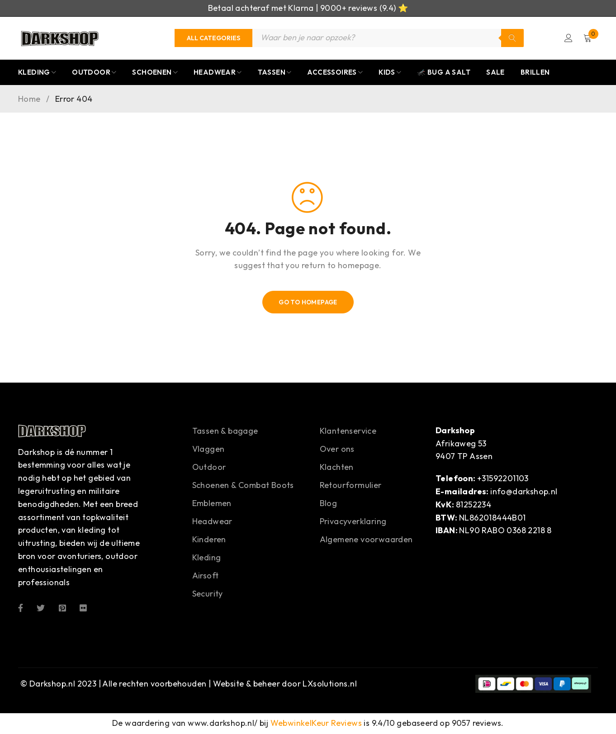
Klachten (337, 468)
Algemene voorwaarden (366, 540)
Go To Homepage (308, 303)
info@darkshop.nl (523, 492)
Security (207, 594)
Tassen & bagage (225, 431)
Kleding (206, 558)
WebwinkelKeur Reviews (316, 724)
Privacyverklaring (353, 522)
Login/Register (568, 38)
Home (29, 99)
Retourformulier (351, 486)
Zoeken (512, 38)
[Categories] (213, 38)
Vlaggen (208, 450)
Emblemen (212, 504)
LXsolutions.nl (330, 684)
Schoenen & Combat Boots (243, 486)
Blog (328, 504)
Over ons (337, 450)
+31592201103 (503, 479)
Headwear (212, 522)
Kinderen (209, 540)
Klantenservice (348, 431)
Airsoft (205, 576)
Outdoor (209, 468)
